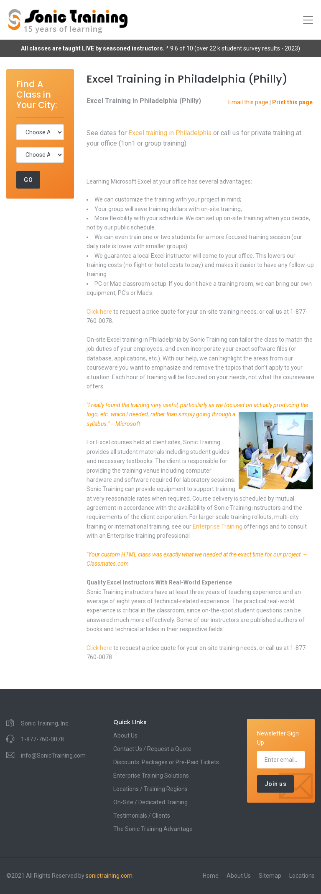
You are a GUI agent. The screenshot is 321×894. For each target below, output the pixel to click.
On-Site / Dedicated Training (150, 802)
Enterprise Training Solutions (151, 775)
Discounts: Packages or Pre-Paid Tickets (166, 762)
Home (211, 875)
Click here (99, 311)
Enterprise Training (217, 526)
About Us (125, 735)
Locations (302, 875)
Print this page (292, 102)
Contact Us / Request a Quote (152, 748)
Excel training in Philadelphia (169, 133)
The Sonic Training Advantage (153, 829)
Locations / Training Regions (150, 789)
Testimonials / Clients (141, 815)
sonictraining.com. (110, 875)
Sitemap (270, 875)
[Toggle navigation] (308, 20)
